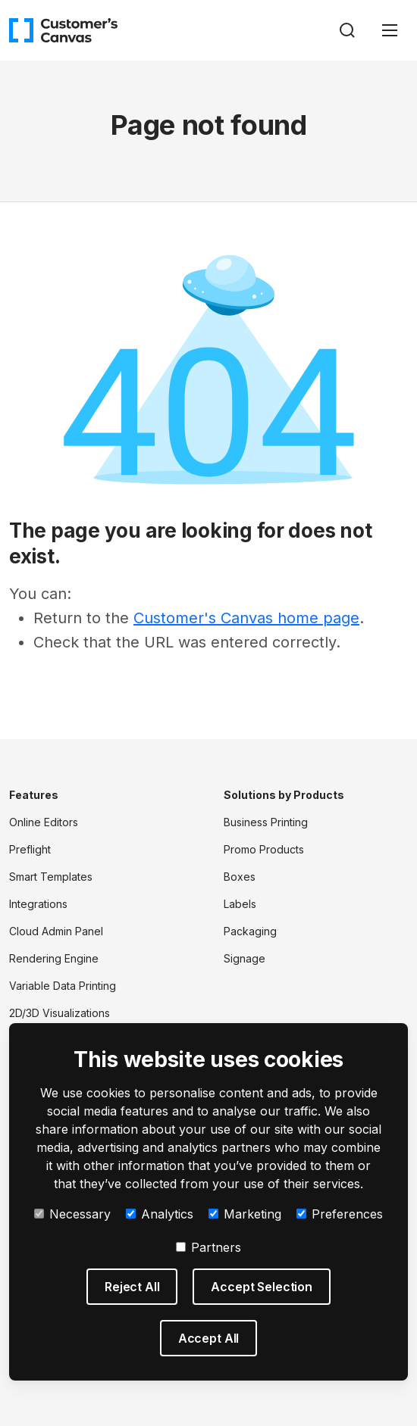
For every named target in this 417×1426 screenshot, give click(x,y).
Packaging (250, 931)
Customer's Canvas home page (246, 618)
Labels (240, 903)
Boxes (240, 876)
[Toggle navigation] (390, 30)
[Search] (347, 30)
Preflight (30, 849)
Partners (208, 1247)
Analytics (159, 1214)
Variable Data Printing (62, 985)
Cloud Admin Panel (56, 931)
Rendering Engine (54, 958)
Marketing (244, 1214)
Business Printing (266, 822)
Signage (244, 958)
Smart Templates (50, 876)
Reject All (132, 1286)
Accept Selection (261, 1286)
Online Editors (43, 822)
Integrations (38, 903)
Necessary (72, 1214)
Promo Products (264, 849)
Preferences (339, 1214)
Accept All (208, 1338)
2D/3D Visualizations (59, 1012)
